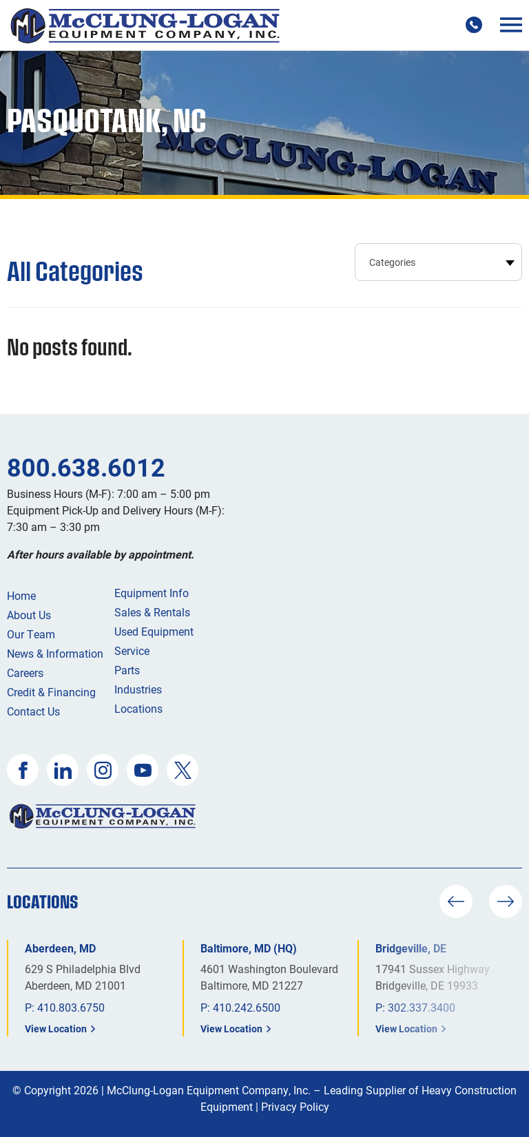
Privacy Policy (295, 1106)
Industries (138, 689)
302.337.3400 (421, 1007)
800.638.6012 (86, 466)
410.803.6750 (71, 1007)
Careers (25, 672)
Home (21, 595)
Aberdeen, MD (60, 948)
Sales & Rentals (152, 612)
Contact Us (33, 711)
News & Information (55, 653)
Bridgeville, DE (410, 948)
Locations (138, 708)
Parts (127, 670)
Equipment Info (151, 592)
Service (131, 650)
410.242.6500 (246, 1007)
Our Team (31, 634)
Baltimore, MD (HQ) (248, 948)
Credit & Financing (51, 692)
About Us (29, 614)
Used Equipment (154, 631)
